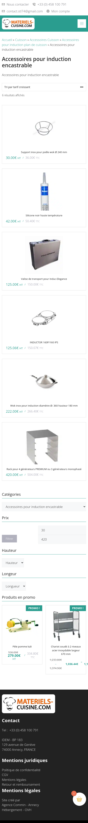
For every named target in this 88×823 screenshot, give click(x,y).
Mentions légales (14, 779)
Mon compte (60, 11)
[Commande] (44, 87)
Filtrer (9, 539)
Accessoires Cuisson (44, 40)
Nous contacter (18, 4)
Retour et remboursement (21, 784)
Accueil (7, 40)
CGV (5, 774)
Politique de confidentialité (21, 770)
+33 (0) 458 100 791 (52, 4)
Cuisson (21, 40)
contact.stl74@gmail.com (25, 11)
